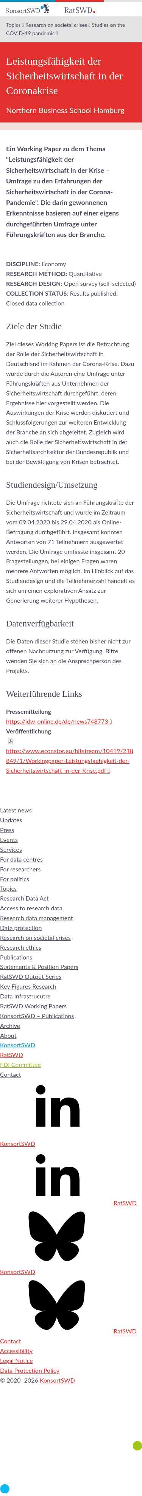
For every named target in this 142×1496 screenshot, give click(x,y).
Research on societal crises (56, 25)
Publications (16, 957)
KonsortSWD (17, 1044)
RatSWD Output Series (30, 976)
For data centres (21, 859)
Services (11, 849)
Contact (10, 1074)
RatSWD (11, 1054)
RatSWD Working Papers (33, 1005)
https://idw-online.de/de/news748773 (57, 721)
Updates (11, 819)
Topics (13, 25)
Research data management (36, 917)
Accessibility (16, 1350)
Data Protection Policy (29, 1370)
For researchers (20, 869)
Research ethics (20, 947)
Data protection (21, 927)
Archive (10, 1025)
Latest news (16, 810)
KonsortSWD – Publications (37, 1015)
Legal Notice (16, 1360)
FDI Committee (20, 1064)
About (8, 1035)
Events (9, 839)
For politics (14, 878)
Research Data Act (24, 898)
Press (7, 829)
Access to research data (31, 908)
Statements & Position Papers (39, 966)
